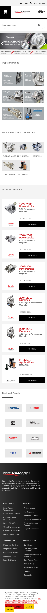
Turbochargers (29, 508)
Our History (28, 545)
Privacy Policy (29, 564)
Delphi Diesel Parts (10, 523)
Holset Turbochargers (11, 534)
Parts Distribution (10, 560)
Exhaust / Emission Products (31, 524)
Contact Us (28, 575)
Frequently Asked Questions (30, 549)
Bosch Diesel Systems (11, 514)
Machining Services (10, 545)
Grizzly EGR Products (11, 531)
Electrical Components (32, 519)
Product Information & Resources (32, 555)
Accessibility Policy (31, 567)
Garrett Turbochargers (11, 527)
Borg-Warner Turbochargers (8, 509)
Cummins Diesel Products (9, 518)
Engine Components (31, 529)
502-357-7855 (39, 3)
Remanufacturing (9, 556)
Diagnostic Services (10, 549)
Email (26, 3)
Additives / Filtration (32, 516)
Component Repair (10, 552)
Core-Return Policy (31, 560)
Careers (27, 571)
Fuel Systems (29, 512)
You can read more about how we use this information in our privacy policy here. (23, 600)
